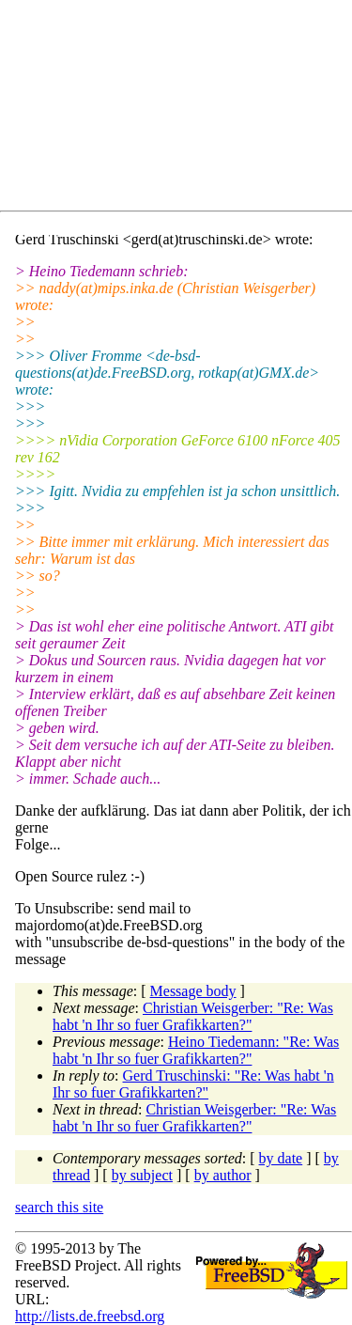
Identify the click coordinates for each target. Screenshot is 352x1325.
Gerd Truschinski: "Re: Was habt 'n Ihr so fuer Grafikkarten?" (193, 1084)
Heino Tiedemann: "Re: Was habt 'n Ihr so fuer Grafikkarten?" (196, 1050)
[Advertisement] (183, 109)
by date (281, 1158)
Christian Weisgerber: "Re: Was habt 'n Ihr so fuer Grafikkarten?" (193, 1016)
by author (223, 1175)
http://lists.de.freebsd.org (89, 1316)
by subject (142, 1175)
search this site (59, 1207)
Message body (193, 991)
